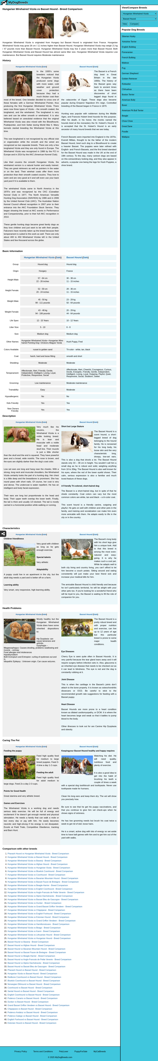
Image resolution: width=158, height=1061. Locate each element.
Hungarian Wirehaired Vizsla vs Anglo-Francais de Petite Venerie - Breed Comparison (46, 892)
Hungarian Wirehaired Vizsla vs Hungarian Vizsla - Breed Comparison (39, 868)
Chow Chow (127, 121)
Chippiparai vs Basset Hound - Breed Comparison (30, 1009)
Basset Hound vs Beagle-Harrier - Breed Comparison (31, 956)
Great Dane (127, 126)
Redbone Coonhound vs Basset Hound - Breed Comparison (34, 977)
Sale (44, 67)
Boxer (124, 105)
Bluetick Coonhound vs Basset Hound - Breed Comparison (34, 981)
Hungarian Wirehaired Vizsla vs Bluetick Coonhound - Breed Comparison (40, 871)
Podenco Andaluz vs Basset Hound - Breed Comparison (33, 1012)
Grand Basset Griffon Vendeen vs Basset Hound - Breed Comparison (38, 1005)
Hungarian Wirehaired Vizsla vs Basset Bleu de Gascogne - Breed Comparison (43, 899)
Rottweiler (126, 84)
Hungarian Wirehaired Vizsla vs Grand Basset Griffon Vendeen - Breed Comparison (45, 906)
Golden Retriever (129, 79)
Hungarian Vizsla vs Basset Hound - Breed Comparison (32, 974)
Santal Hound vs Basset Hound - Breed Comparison (31, 991)
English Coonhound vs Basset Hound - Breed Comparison (34, 995)
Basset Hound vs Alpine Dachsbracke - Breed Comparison (34, 963)
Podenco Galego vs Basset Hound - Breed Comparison (32, 1016)
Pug (123, 68)
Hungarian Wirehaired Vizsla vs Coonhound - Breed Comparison (36, 875)
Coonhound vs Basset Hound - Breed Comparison (30, 988)
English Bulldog (129, 47)
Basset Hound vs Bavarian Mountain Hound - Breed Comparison (36, 949)
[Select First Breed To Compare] (139, 14)
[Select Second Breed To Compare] (139, 19)
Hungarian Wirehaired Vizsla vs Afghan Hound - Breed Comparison (38, 864)
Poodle (125, 132)
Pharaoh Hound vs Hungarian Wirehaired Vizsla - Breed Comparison (38, 854)
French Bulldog (128, 57)
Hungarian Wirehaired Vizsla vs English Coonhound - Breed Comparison (40, 889)
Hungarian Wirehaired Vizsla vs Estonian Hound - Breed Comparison (38, 917)
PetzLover (63, 1051)
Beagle (125, 116)
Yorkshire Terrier (129, 42)
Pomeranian (127, 52)
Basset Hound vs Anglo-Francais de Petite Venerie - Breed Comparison (39, 959)
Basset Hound (86, 67)
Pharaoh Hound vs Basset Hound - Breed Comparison (32, 970)
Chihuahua (127, 89)
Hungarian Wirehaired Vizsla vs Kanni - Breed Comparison (34, 931)
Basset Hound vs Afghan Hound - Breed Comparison (31, 945)
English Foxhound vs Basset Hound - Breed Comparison (33, 1019)
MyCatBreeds (100, 1051)
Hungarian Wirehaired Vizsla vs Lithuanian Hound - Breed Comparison (39, 935)
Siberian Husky (128, 36)
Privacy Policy (20, 1051)
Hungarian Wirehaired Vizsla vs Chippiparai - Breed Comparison (36, 910)
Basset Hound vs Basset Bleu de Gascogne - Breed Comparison (36, 966)
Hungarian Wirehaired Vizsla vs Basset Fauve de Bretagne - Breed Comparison (43, 882)
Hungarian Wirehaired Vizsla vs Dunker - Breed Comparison (34, 903)
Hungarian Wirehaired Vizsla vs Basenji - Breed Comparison (34, 861)
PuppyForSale (81, 1051)
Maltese (125, 63)
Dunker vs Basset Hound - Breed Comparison (28, 1002)
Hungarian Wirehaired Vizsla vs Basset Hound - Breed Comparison (37, 857)
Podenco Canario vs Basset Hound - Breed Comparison (33, 998)
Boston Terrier (128, 95)
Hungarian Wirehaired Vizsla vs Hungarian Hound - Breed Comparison (39, 938)
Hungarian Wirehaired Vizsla (28, 67)
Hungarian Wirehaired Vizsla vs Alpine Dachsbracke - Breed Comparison (40, 896)
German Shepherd (130, 73)
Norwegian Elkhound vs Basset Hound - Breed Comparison (34, 984)
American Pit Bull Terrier (132, 110)
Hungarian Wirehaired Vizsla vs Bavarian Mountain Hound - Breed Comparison (43, 878)
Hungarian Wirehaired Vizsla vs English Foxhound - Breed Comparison (39, 914)
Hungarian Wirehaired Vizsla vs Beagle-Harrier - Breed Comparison (38, 885)
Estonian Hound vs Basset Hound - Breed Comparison (32, 1023)
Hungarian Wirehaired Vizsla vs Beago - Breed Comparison (34, 928)
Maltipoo (125, 137)
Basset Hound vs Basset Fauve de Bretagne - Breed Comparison (37, 952)
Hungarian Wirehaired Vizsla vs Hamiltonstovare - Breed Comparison (38, 924)
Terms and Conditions (43, 1051)
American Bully (128, 100)
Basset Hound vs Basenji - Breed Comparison (28, 942)
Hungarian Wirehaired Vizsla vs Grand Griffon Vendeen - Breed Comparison (42, 921)
